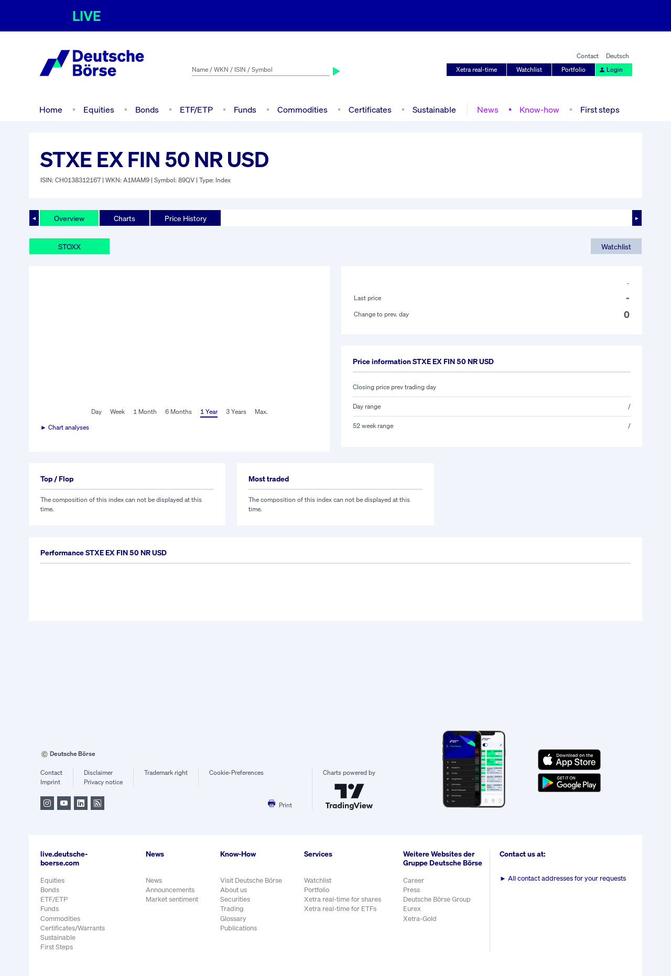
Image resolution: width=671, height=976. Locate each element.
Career (413, 880)
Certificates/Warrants (72, 928)
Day (96, 411)
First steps (600, 109)
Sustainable (434, 109)
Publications (238, 928)
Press (411, 889)
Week (117, 411)
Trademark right (166, 772)
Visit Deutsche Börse (251, 880)
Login (611, 69)
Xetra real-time (476, 69)
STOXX (69, 246)
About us (233, 889)
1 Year (209, 411)
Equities (98, 109)
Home (50, 109)
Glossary (233, 918)
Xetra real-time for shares (342, 899)
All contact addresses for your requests (563, 878)
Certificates (370, 109)
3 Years (236, 411)
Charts (124, 218)
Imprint (50, 782)
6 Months (178, 411)
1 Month (145, 411)
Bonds (147, 109)
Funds (245, 109)
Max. (261, 411)
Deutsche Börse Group (437, 899)
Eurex (412, 908)
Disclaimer (98, 772)
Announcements (170, 889)
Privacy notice (103, 782)
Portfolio (573, 69)
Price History (186, 218)
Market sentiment (172, 899)
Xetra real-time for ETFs (340, 908)
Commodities (302, 109)
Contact (588, 56)
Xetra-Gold (420, 918)
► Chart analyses (64, 427)
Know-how (539, 109)
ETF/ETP (196, 109)
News (488, 109)
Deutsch (617, 56)
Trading (232, 908)
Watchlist (529, 69)
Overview (69, 218)
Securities (235, 899)
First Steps (56, 946)
